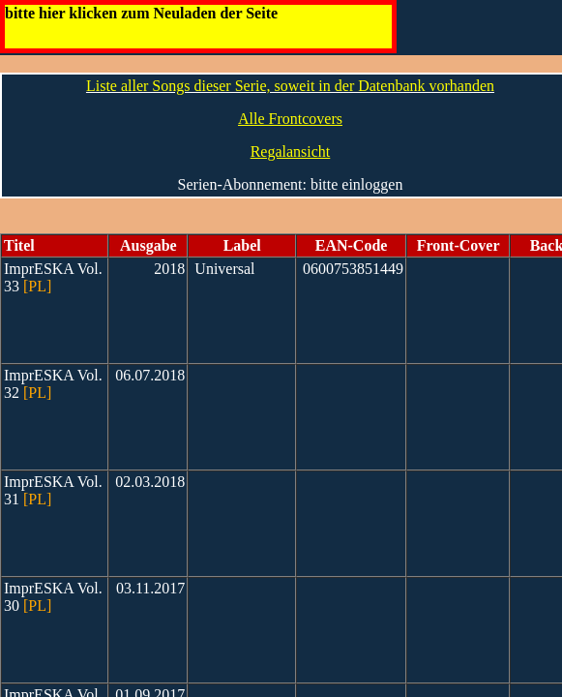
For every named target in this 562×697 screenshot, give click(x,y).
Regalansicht (291, 151)
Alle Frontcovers (290, 118)
